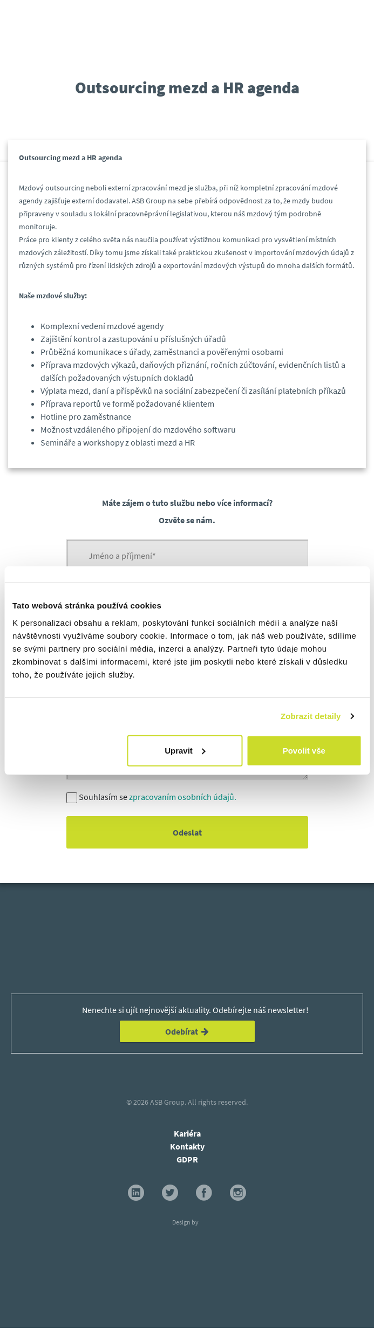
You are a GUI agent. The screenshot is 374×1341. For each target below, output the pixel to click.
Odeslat (187, 832)
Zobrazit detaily (311, 716)
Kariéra (187, 1133)
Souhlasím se (157, 796)
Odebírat (187, 1031)
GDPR (187, 1159)
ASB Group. (168, 1102)
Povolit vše (304, 750)
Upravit (185, 750)
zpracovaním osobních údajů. (182, 796)
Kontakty (187, 1146)
